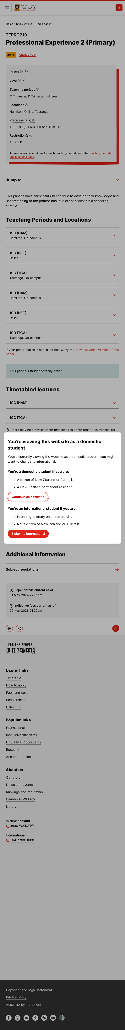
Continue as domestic (28, 497)
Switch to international (28, 534)
